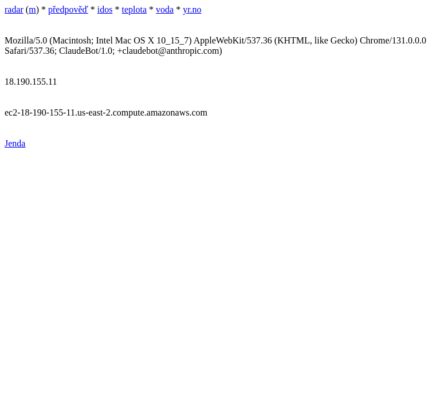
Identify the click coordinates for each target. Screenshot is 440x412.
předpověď (68, 9)
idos (105, 9)
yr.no (192, 9)
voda (165, 9)
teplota (134, 9)
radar (14, 9)
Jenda (15, 143)
